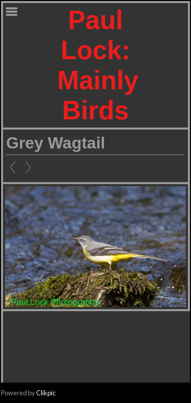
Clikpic (46, 393)
